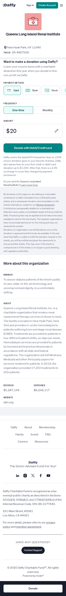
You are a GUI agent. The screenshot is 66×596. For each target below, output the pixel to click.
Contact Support (33, 550)
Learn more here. (29, 185)
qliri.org (8, 402)
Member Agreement (45, 204)
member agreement (28, 526)
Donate (33, 588)
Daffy (14, 427)
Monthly (48, 110)
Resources (41, 441)
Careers (23, 441)
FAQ (48, 434)
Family (19, 434)
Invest (34, 434)
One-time (18, 110)
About (28, 427)
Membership (47, 427)
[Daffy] (9, 5)
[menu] (60, 5)
